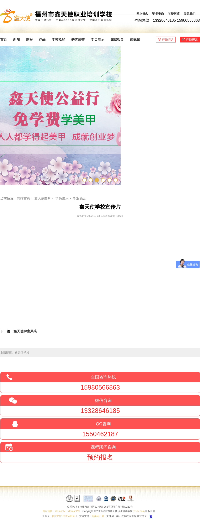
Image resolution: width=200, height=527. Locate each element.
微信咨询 (103, 400)
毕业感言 (79, 198)
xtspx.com (138, 511)
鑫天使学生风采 (25, 331)
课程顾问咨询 (103, 447)
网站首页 (23, 198)
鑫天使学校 (22, 352)
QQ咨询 (103, 423)
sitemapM (60, 511)
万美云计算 (98, 516)
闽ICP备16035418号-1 (64, 516)
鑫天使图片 (42, 198)
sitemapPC (74, 511)
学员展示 (62, 198)
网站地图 (48, 511)
